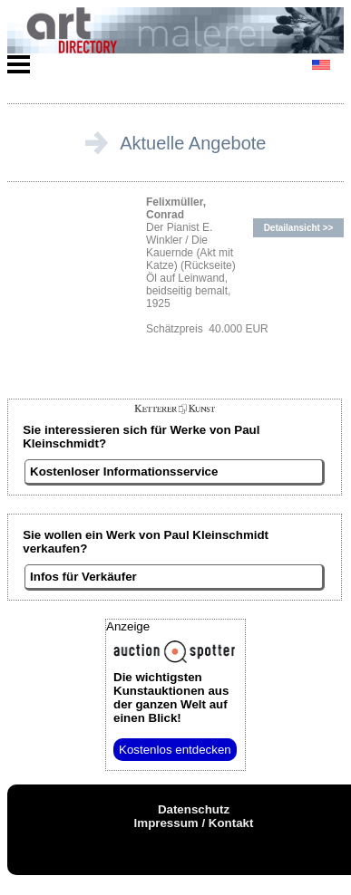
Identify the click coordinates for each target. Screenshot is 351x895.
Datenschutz (193, 809)
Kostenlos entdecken (175, 749)
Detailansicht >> (299, 228)
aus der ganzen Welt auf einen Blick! (171, 697)
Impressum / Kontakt (194, 823)
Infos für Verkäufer (83, 576)
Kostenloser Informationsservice (124, 471)
